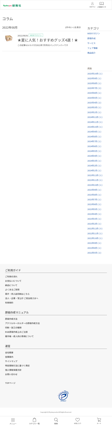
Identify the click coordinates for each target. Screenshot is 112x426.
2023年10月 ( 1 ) (94, 184)
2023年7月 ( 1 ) (94, 199)
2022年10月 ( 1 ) (94, 238)
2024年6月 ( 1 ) (94, 146)
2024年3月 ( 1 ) (94, 160)
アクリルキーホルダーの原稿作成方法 (22, 323)
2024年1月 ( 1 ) (94, 170)
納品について (11, 285)
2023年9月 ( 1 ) (94, 189)
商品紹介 (91, 52)
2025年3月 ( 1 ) (94, 107)
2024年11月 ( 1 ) (94, 122)
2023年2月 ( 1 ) (94, 223)
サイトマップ (11, 361)
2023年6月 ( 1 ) (94, 204)
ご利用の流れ (11, 276)
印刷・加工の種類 (13, 327)
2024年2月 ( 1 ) (94, 165)
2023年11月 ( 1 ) (94, 180)
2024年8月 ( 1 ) (94, 136)
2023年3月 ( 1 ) (94, 218)
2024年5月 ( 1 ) (94, 151)
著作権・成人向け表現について (19, 336)
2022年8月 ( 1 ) (94, 247)
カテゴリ (93, 28)
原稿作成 (91, 38)
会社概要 (9, 352)
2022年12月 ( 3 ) (94, 228)
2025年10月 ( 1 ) (94, 73)
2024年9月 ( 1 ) (94, 131)
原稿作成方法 (11, 318)
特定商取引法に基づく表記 (17, 365)
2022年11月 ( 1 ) (94, 233)
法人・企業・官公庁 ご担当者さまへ (21, 298)
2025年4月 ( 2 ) (94, 102)
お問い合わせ (11, 374)
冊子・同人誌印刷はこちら (17, 293)
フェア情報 (92, 48)
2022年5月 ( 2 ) (94, 252)
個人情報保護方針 (13, 369)
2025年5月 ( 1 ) (94, 97)
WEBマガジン (93, 33)
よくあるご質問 (12, 289)
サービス (91, 43)
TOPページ (10, 382)
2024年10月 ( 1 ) (94, 126)
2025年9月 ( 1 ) (94, 78)
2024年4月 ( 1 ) (94, 155)
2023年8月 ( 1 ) (94, 194)
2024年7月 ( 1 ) (94, 141)
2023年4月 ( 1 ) (94, 213)
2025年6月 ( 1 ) (94, 92)
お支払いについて (13, 280)
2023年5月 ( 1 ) (94, 209)
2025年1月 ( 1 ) (94, 112)
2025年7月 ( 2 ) (94, 88)
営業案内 (9, 356)
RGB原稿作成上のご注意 (16, 331)
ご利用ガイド (13, 270)
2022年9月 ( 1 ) (94, 243)
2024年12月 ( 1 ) (94, 117)
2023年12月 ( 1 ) (94, 175)
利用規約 (9, 302)
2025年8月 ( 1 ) (94, 83)
